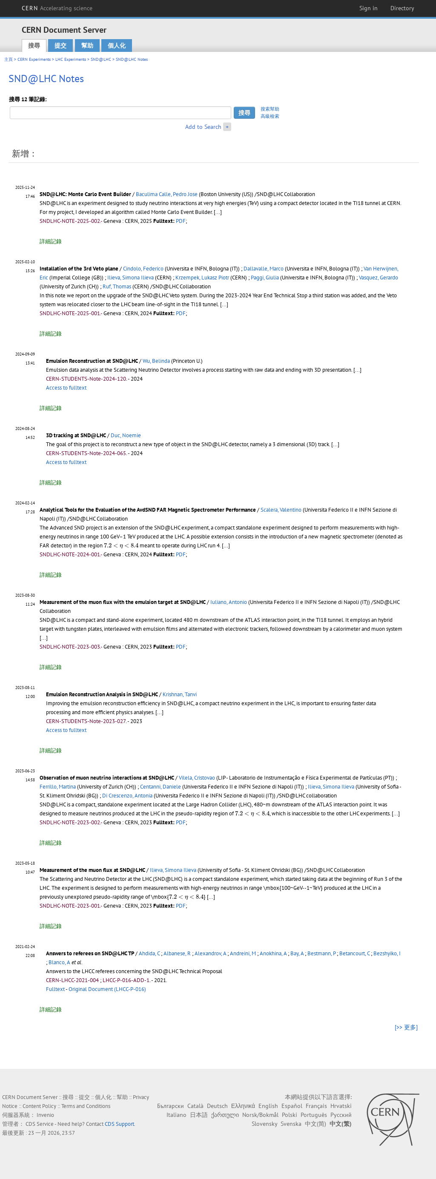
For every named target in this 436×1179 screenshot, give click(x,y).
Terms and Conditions (85, 1106)
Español (291, 1106)
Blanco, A (59, 962)
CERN (57, 8)
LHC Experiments (70, 59)
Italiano (176, 1115)
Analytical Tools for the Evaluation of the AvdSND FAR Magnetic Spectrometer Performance (148, 509)
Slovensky (264, 1124)
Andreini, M (243, 953)
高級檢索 (270, 116)
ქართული (225, 1115)
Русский (341, 1115)
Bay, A (297, 953)
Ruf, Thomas (117, 286)
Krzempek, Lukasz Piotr (202, 277)
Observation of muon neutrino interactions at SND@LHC (107, 777)
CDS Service (40, 1124)
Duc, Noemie (126, 435)
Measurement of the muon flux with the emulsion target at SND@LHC (123, 602)
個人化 (117, 45)
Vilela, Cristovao (197, 777)
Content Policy (39, 1106)
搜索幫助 (270, 109)
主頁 (8, 59)
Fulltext (55, 989)
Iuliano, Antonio (228, 602)
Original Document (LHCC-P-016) (107, 989)
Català (195, 1106)
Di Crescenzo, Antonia (127, 795)
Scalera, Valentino (281, 509)
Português (314, 1115)
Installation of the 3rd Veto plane (79, 268)
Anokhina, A (273, 953)
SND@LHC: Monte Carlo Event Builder (85, 194)
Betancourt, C (354, 953)
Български (170, 1106)
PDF (181, 221)
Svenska (291, 1124)
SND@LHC (101, 59)
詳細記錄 (51, 241)
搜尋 (34, 45)
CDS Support (119, 1124)
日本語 (199, 1115)
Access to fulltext (66, 387)
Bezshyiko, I (387, 953)
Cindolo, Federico (143, 268)
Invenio (45, 1115)
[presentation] (121, 546)
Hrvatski (341, 1106)
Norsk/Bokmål (260, 1115)
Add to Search (203, 127)
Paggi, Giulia (265, 277)
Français (316, 1106)
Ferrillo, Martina (58, 786)
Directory (402, 8)
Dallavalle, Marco (264, 268)
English (268, 1106)
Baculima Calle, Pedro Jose (167, 194)
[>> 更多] (406, 1027)
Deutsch (217, 1106)
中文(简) (315, 1124)
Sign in (368, 8)
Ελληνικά (243, 1106)
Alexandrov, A (210, 953)
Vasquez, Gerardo (378, 277)
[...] (218, 212)
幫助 (87, 45)
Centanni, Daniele (160, 786)
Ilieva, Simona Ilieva (130, 277)
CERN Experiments (34, 59)
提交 (60, 45)
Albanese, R (177, 953)
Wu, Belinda (156, 361)
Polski (289, 1115)
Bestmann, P (321, 953)
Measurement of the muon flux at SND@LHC (92, 870)
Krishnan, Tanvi (180, 694)
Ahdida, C (149, 953)
